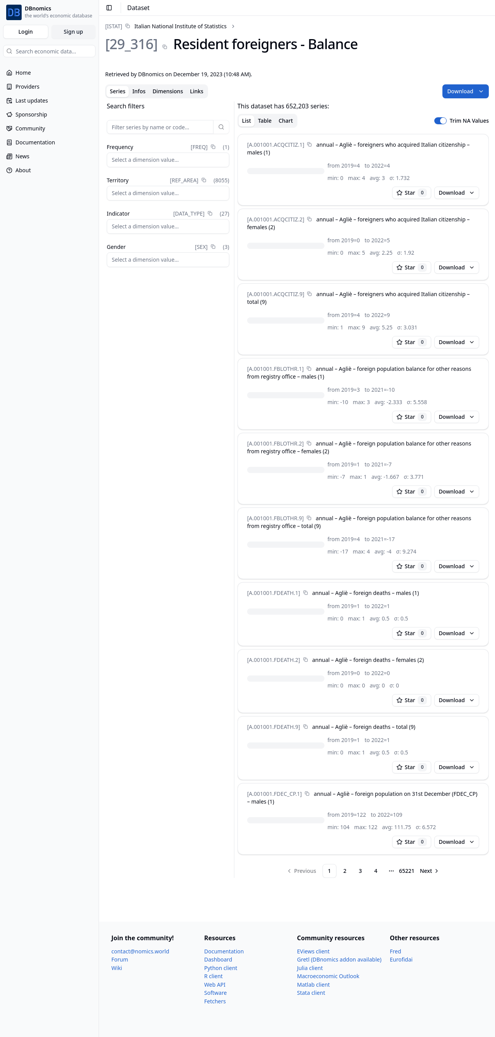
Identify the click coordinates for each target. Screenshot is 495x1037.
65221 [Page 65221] (407, 870)
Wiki (116, 968)
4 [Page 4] (375, 870)
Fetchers (215, 1001)
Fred (395, 951)
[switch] (440, 120)
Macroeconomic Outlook (328, 976)
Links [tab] (196, 91)
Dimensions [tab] (167, 91)
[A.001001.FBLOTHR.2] (275, 443)
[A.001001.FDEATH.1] (273, 592)
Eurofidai (401, 959)
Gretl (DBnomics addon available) (339, 959)
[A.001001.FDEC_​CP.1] (274, 793)
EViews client (313, 951)
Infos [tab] (138, 91)
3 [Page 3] (360, 870)
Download (465, 91)
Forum (119, 959)
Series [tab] (117, 91)
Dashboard (218, 959)
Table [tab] (264, 120)
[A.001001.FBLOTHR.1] (275, 368)
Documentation (224, 951)
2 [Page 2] (344, 870)
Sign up (73, 31)
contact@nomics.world (140, 951)
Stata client (311, 992)
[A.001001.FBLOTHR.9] (275, 518)
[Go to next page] (430, 871)
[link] (166, 26)
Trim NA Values (469, 120)
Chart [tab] (285, 120)
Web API (214, 984)
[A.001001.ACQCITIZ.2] (275, 219)
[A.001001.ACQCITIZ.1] (275, 144)
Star (411, 193)
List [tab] (246, 120)
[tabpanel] (297, 489)
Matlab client (313, 984)
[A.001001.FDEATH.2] (273, 659)
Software (215, 992)
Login (26, 31)
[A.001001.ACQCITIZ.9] (275, 294)
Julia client (310, 968)
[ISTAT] (113, 26)
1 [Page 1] (329, 870)
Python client (220, 968)
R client (213, 976)
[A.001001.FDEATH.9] (273, 726)
